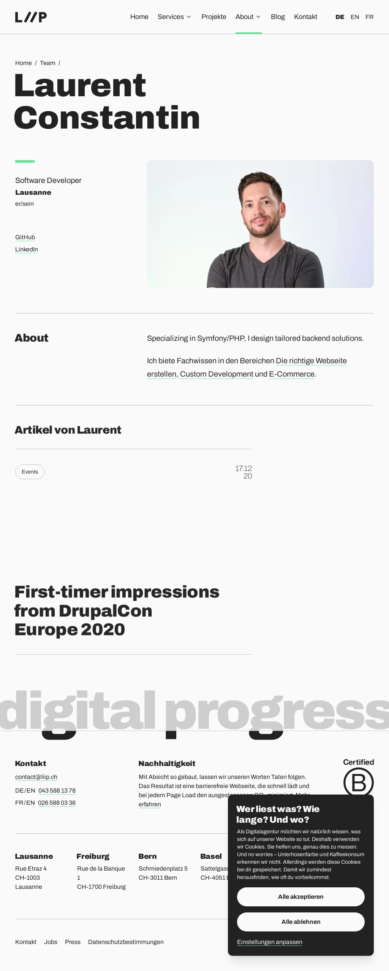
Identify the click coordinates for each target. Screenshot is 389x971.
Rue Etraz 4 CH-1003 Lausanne (31, 877)
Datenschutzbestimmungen (126, 942)
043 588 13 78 (57, 790)
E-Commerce (292, 378)
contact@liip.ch (36, 777)
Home (139, 17)
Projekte (213, 17)
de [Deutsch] (340, 17)
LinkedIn (26, 249)
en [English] (355, 17)
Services (175, 17)
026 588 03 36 (57, 802)
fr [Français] (369, 17)
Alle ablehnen (301, 922)
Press (73, 942)
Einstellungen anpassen (269, 942)
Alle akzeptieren (301, 896)
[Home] (31, 17)
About (249, 17)
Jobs (50, 942)
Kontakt (305, 17)
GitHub (25, 237)
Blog (278, 17)
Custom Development (216, 378)
